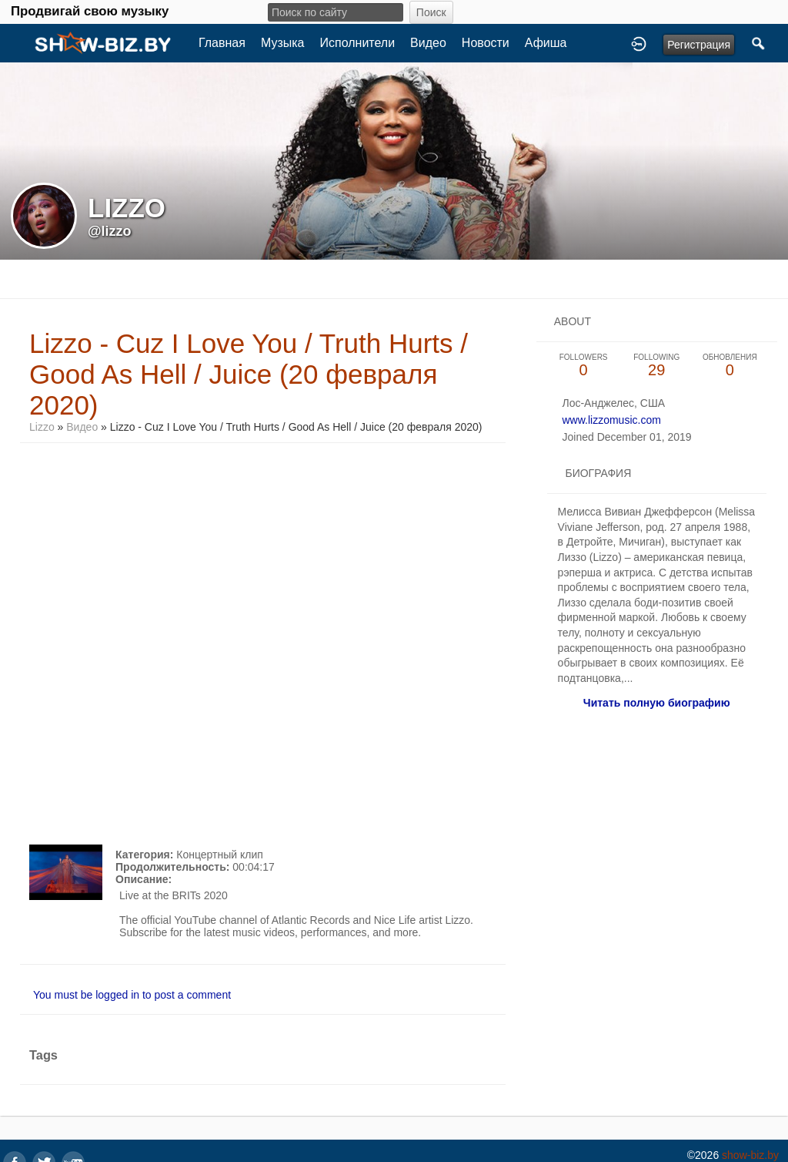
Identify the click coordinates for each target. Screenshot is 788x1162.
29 (656, 365)
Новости (485, 42)
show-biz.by (750, 1155)
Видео (428, 42)
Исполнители (358, 42)
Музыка (283, 42)
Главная (222, 42)
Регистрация (698, 45)
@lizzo (110, 231)
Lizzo (42, 427)
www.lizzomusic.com (611, 420)
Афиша (546, 42)
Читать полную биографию (656, 703)
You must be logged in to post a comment (132, 995)
